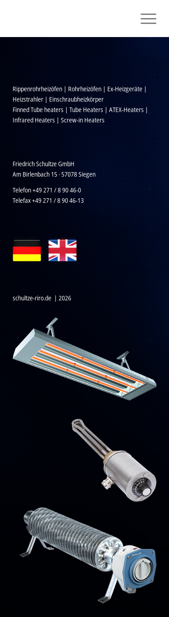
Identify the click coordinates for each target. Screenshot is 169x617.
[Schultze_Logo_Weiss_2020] (70, 18)
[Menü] (144, 18)
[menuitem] (144, 18)
